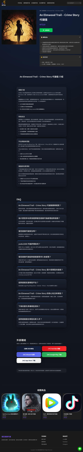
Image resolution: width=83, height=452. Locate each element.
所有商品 (20, 3)
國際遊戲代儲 (27, 3)
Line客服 (65, 439)
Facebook (65, 441)
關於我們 (44, 439)
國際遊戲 (44, 10)
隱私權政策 (44, 444)
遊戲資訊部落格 (50, 3)
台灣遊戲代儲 (34, 3)
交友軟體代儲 (42, 3)
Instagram (65, 444)
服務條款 (44, 441)
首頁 (40, 10)
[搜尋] (80, 3)
